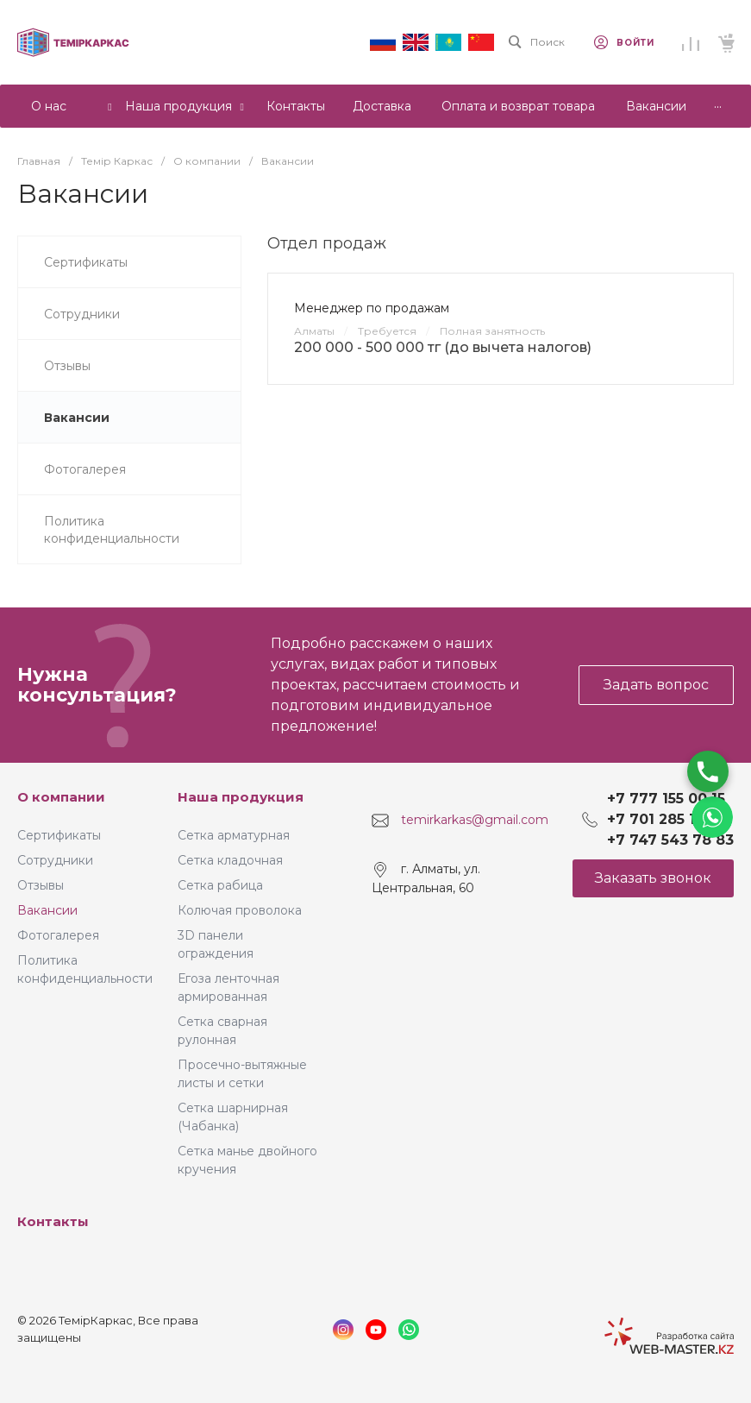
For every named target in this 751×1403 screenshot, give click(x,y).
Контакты (53, 1221)
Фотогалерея (58, 935)
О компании (61, 797)
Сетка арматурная (234, 835)
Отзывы (40, 885)
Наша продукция (241, 797)
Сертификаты (59, 835)
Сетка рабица (220, 885)
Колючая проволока (240, 910)
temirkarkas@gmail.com (474, 819)
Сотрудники (55, 860)
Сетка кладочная (230, 860)
